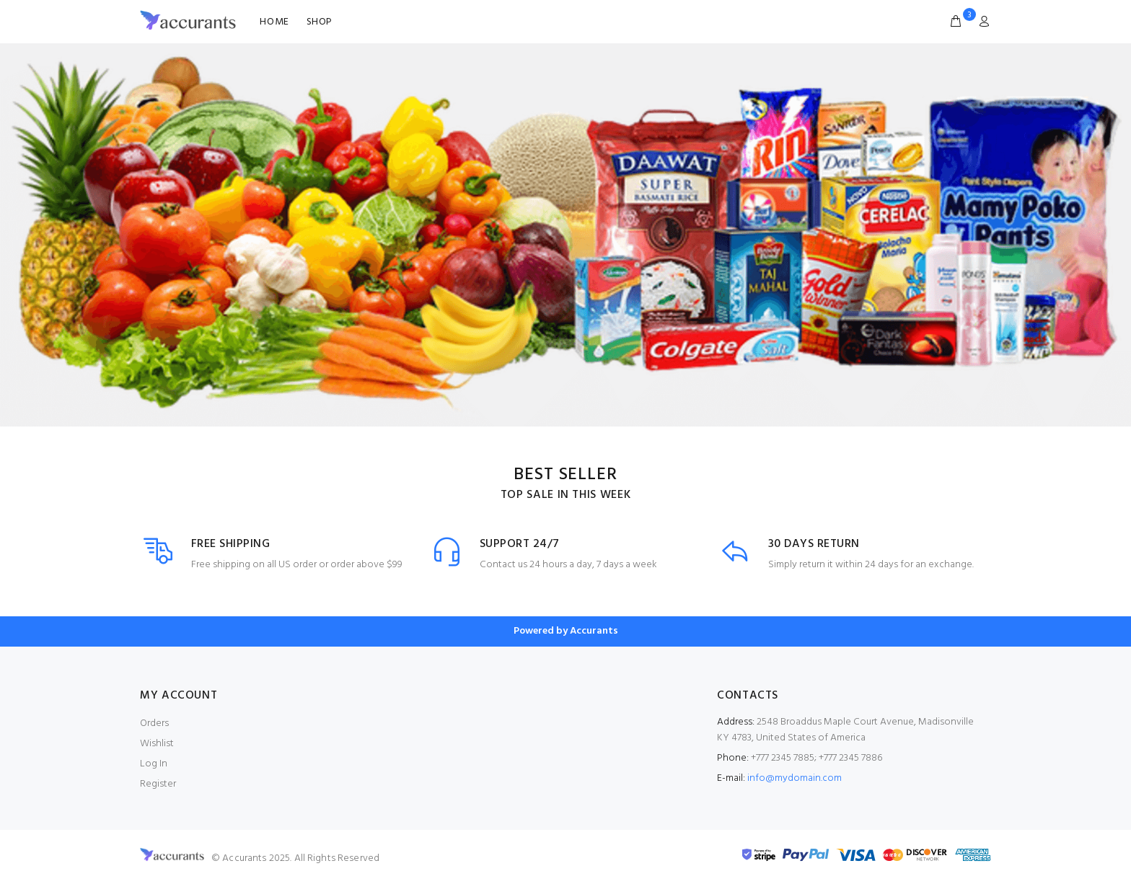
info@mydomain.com (794, 778)
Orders (154, 723)
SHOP (320, 22)
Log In (153, 764)
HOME (274, 22)
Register (158, 784)
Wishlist (157, 743)
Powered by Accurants (566, 631)
